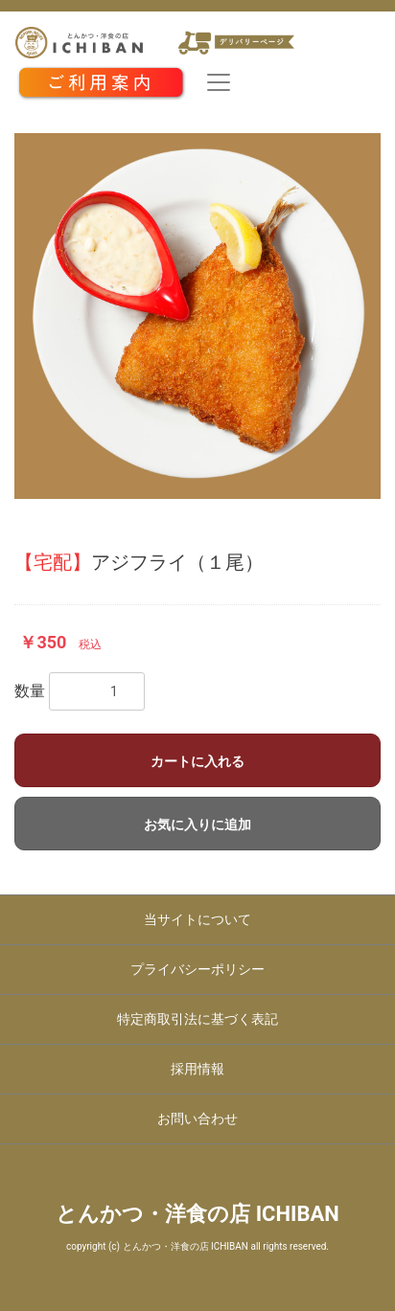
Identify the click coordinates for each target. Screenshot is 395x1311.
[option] (197, 316)
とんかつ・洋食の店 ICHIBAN (197, 1214)
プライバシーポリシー (197, 969)
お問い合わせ (197, 1118)
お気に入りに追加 (197, 824)
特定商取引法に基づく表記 (197, 1019)
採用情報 (197, 1068)
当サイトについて (197, 919)
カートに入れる (197, 761)
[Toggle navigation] (218, 82)
